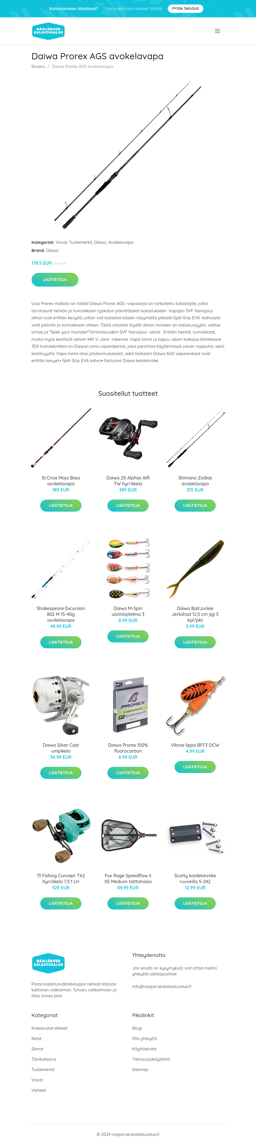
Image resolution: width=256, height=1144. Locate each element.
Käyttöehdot (144, 1048)
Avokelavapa (120, 242)
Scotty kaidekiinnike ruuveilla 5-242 (195, 878)
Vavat (61, 242)
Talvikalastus (44, 1059)
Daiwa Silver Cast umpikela (61, 748)
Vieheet (39, 1090)
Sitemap (140, 1069)
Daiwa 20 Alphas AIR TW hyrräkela (127, 480)
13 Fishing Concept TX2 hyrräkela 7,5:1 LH (61, 878)
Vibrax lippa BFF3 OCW (195, 745)
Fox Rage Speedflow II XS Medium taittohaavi (128, 878)
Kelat (37, 1038)
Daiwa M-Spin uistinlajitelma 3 (128, 611)
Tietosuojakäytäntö (151, 1059)
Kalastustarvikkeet (50, 1028)
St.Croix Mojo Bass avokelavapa (61, 480)
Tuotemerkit (80, 242)
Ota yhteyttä (144, 1038)
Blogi (137, 1028)
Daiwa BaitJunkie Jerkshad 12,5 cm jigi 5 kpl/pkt (195, 614)
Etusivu (38, 66)
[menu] (218, 31)
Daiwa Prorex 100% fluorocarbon (128, 748)
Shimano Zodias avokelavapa (195, 480)
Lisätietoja (55, 279)
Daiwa (100, 242)
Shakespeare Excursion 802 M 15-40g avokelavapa (61, 614)
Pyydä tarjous (185, 8)
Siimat (38, 1048)
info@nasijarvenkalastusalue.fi (161, 986)
